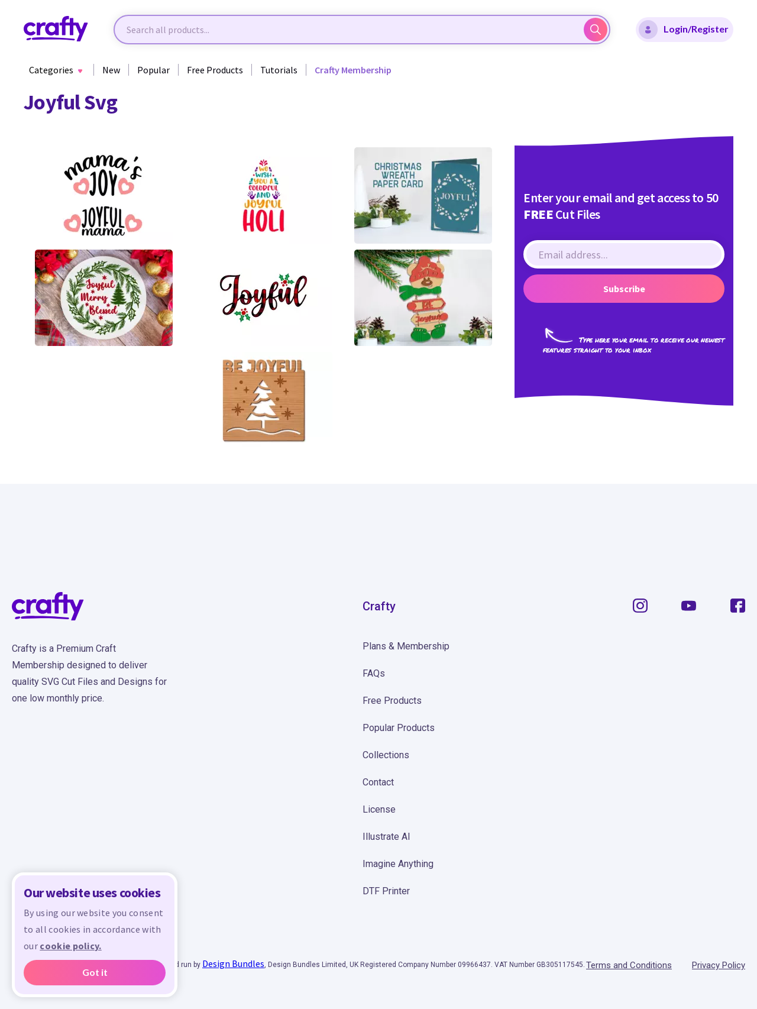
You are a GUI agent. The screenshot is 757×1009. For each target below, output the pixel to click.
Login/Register (684, 29)
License (379, 809)
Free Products (215, 70)
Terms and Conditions (629, 965)
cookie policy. (70, 946)
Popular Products (399, 727)
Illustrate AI (386, 836)
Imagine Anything (398, 863)
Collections (386, 755)
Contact (378, 782)
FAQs (374, 673)
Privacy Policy (718, 965)
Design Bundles (233, 963)
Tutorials (278, 70)
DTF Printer (386, 891)
